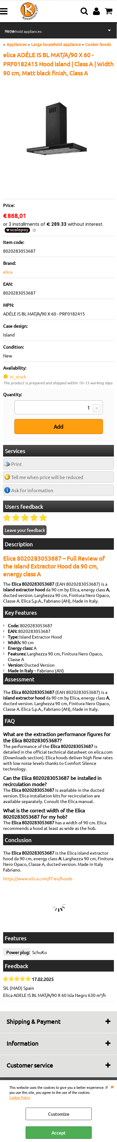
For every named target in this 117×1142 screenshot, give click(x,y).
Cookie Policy (19, 1097)
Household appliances (23, 31)
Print (16, 464)
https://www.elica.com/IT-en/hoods (37, 878)
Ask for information (32, 490)
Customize (58, 1114)
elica (7, 272)
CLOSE (112, 1086)
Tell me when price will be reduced (47, 477)
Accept (58, 1132)
